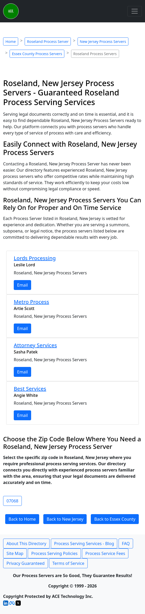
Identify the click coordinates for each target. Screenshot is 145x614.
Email (22, 285)
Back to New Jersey (65, 519)
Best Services (30, 388)
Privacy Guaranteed (25, 563)
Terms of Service (68, 563)
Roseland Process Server (47, 41)
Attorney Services (35, 345)
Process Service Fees (105, 553)
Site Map (14, 553)
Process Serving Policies (54, 553)
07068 (12, 501)
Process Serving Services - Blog (84, 543)
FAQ (126, 543)
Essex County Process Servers (37, 53)
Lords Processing (35, 258)
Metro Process (31, 301)
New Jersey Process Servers (103, 41)
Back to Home (22, 519)
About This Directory (26, 543)
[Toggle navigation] (134, 11)
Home (10, 41)
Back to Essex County (114, 519)
